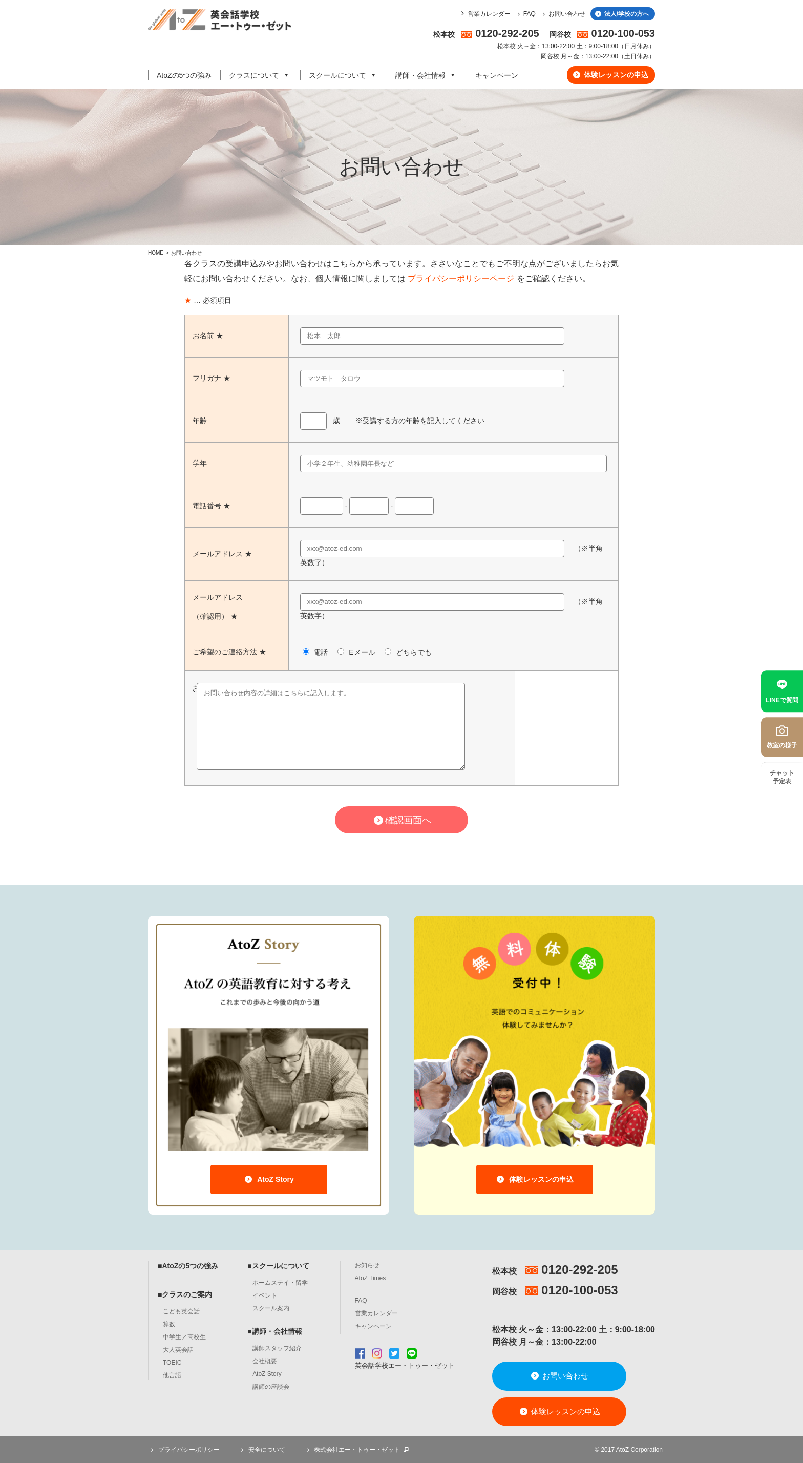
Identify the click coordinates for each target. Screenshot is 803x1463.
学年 (200, 463)
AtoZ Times (370, 1278)
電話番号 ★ (211, 505)
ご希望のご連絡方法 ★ (229, 651)
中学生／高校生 (184, 1337)
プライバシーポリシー (184, 1449)
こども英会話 (181, 1311)
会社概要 (264, 1361)
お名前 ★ (208, 335)
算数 (169, 1324)
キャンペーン (496, 75)
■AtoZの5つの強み (188, 1266)
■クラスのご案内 (185, 1294)
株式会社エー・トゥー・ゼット (357, 1449)
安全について (261, 1449)
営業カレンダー (489, 13)
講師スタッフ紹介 (277, 1348)
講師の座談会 (270, 1386)
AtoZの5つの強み (184, 75)
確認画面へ (401, 820)
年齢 (200, 420)
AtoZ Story (268, 1179)
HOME (155, 253)
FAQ (525, 13)
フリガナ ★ (211, 378)
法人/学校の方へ (621, 13)
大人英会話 (178, 1349)
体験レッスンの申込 (610, 75)
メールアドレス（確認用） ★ (218, 606)
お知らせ (367, 1265)
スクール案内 (270, 1308)
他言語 (172, 1375)
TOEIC (172, 1362)
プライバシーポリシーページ (461, 278)
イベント (264, 1295)
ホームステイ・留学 (280, 1282)
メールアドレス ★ (222, 554)
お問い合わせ (562, 13)
